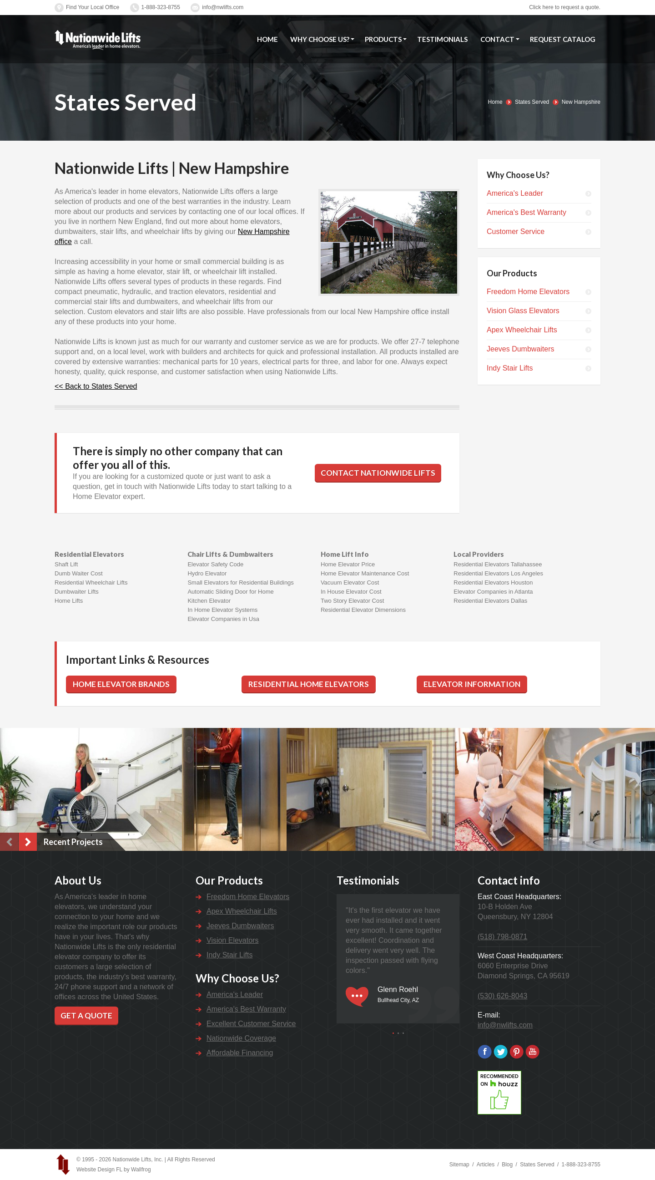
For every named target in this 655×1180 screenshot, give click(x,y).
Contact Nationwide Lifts (378, 473)
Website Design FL (99, 1169)
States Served (532, 102)
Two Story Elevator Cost (352, 600)
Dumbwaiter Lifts (77, 591)
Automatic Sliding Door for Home (230, 591)
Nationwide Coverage (241, 1038)
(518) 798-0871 (502, 937)
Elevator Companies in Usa (223, 618)
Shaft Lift (66, 564)
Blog (507, 1164)
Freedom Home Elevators (528, 291)
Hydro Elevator (207, 573)
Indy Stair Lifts (510, 368)
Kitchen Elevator (209, 600)
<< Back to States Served (96, 386)
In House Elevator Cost (351, 591)
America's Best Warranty (526, 212)
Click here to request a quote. (564, 7)
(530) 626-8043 (502, 996)
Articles (485, 1164)
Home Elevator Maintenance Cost (365, 573)
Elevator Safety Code (215, 564)
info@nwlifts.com (222, 7)
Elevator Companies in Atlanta (493, 591)
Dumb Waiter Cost (79, 573)
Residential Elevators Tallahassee (497, 564)
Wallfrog (141, 1169)
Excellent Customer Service (251, 1023)
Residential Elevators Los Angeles (498, 573)
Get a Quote (86, 1015)
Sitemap (459, 1164)
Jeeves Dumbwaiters (520, 349)
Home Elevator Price (348, 564)
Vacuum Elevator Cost (350, 582)
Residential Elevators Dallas (490, 600)
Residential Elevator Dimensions (363, 609)
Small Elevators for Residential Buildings (240, 582)
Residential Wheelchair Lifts (91, 582)
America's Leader (515, 193)
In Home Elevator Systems (222, 609)
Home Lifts (69, 600)
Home (495, 102)
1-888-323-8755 (160, 7)
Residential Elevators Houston (493, 582)
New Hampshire (581, 102)
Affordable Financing (240, 1053)
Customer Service (515, 231)
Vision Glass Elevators (523, 311)
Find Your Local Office (92, 7)
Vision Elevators (232, 940)
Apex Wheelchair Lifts (522, 330)
